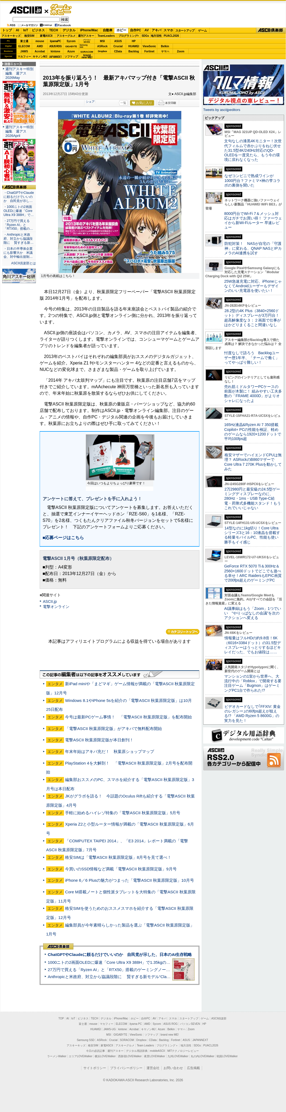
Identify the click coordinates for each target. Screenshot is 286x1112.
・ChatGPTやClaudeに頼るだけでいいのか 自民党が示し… (19, 197)
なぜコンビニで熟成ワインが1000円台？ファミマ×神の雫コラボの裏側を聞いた (252, 180)
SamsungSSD (83, 46)
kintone (55, 51)
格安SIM (29, 35)
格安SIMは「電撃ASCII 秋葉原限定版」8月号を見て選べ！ (118, 857)
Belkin (165, 46)
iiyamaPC (55, 41)
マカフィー (24, 56)
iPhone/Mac (89, 30)
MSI (102, 41)
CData (118, 51)
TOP (61, 1018)
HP (134, 41)
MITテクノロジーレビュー (183, 1050)
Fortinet (149, 51)
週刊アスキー (86, 35)
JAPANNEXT (55, 57)
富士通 (24, 41)
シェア (90, 101)
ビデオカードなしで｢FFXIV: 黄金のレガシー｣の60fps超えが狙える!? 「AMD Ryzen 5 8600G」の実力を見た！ (252, 713)
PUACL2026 (171, 35)
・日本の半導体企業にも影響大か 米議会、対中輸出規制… (18, 253)
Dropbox (102, 51)
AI (17, 30)
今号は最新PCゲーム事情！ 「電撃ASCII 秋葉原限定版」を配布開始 (128, 717)
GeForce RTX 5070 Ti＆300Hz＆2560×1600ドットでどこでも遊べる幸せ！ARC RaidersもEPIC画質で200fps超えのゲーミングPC (253, 573)
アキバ (156, 30)
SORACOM (127, 1040)
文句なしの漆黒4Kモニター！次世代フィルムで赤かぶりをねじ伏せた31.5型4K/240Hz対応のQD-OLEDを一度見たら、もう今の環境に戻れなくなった (253, 150)
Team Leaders (145, 1045)
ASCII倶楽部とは (23, 263)
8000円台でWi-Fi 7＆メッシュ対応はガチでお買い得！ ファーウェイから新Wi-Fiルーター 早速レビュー (253, 220)
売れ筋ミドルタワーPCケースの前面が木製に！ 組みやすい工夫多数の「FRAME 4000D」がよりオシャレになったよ (253, 393)
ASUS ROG (55, 46)
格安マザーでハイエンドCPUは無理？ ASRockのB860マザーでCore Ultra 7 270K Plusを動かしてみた (253, 462)
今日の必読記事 (95, 1050)
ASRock (102, 46)
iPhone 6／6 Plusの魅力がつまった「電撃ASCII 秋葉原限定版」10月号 (129, 880)
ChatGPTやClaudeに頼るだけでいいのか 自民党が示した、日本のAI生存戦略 (120, 954)
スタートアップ (184, 30)
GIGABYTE (71, 46)
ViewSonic (149, 46)
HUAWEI (133, 46)
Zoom (180, 51)
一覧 (123, 102)
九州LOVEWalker (178, 1056)
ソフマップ (71, 56)
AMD (40, 46)
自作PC (135, 30)
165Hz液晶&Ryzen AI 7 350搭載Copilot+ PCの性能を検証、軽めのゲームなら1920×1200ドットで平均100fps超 (252, 432)
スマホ (168, 30)
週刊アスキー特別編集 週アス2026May (19, 73)
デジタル (69, 30)
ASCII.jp (25, 9)
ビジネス (38, 30)
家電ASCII (46, 35)
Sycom (71, 41)
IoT (25, 30)
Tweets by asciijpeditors (221, 110)
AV (147, 30)
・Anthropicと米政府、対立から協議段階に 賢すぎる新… (18, 239)
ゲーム (202, 30)
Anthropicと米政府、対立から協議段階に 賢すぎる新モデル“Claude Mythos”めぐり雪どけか (132, 976)
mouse (39, 41)
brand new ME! (170, 1034)
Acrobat (40, 51)
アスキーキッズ (11, 35)
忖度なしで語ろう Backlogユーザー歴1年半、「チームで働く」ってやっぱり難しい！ (251, 357)
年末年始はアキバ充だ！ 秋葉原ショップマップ (109, 751)
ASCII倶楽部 (270, 30)
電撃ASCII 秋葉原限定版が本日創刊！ (99, 740)
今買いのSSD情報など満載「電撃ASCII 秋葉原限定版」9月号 (120, 869)
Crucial (118, 46)
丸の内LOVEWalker (202, 1056)
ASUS (118, 41)
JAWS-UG (109, 1029)
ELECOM (24, 46)
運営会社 (153, 1068)
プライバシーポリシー (126, 1068)
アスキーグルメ (66, 35)
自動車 (108, 30)
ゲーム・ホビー (62, 10)
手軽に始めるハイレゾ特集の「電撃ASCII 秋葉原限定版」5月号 (122, 812)
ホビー (121, 30)
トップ (7, 30)
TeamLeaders (106, 35)
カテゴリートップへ (182, 631)
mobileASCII (157, 1050)
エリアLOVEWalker (80, 1056)
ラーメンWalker (56, 1056)
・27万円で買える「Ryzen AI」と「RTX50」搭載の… (18, 225)
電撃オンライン (56, 606)
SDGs (145, 35)
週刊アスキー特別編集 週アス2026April (19, 131)
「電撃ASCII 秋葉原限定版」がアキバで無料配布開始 (113, 728)
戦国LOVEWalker (227, 1056)
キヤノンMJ (40, 56)
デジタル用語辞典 (137, 1050)
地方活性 (156, 35)
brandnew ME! (87, 56)
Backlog (133, 51)
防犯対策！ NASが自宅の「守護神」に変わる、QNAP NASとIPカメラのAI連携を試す (253, 248)
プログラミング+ (128, 35)
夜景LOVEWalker (154, 1056)
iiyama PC (136, 1023)
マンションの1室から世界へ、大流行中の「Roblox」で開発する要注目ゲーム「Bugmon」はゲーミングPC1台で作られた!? (252, 683)
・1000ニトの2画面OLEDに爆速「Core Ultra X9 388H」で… (19, 211)
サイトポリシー (94, 1068)
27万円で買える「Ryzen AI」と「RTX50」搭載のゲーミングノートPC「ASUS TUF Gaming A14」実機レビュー (149, 969)
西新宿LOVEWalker (130, 1056)
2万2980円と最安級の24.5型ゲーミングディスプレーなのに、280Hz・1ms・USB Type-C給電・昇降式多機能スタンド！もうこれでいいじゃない (252, 498)
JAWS (24, 51)
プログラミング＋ (167, 1045)
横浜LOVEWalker (105, 1056)
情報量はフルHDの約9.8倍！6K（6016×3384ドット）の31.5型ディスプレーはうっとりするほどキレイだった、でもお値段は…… (252, 645)
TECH (53, 30)
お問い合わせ (173, 1068)
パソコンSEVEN (87, 41)
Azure (71, 51)
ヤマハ (165, 51)
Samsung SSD (86, 1040)
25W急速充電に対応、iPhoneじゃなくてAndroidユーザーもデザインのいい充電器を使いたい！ (253, 286)
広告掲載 (193, 1068)
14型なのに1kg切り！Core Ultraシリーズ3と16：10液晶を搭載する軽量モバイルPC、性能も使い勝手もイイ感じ (252, 535)
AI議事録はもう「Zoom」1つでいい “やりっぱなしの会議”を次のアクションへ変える (252, 613)
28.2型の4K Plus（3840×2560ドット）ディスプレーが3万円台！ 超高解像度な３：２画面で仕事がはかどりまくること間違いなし (252, 318)
